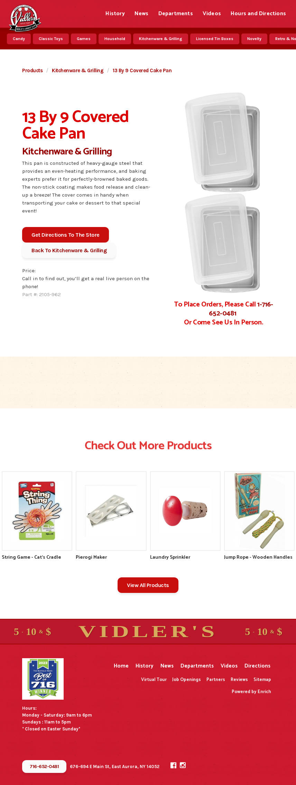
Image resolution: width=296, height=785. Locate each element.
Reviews (239, 679)
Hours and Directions (258, 13)
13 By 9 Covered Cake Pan (142, 70)
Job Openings (186, 679)
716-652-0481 (44, 766)
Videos (212, 13)
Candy (19, 38)
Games (84, 38)
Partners (215, 679)
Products (32, 70)
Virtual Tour (154, 679)
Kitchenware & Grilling (160, 38)
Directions (257, 666)
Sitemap (262, 679)
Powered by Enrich (251, 692)
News (142, 13)
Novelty (254, 38)
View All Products (148, 585)
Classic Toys (51, 38)
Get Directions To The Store (65, 234)
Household (114, 38)
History (114, 13)
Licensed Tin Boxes (214, 38)
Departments (175, 13)
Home (121, 666)
